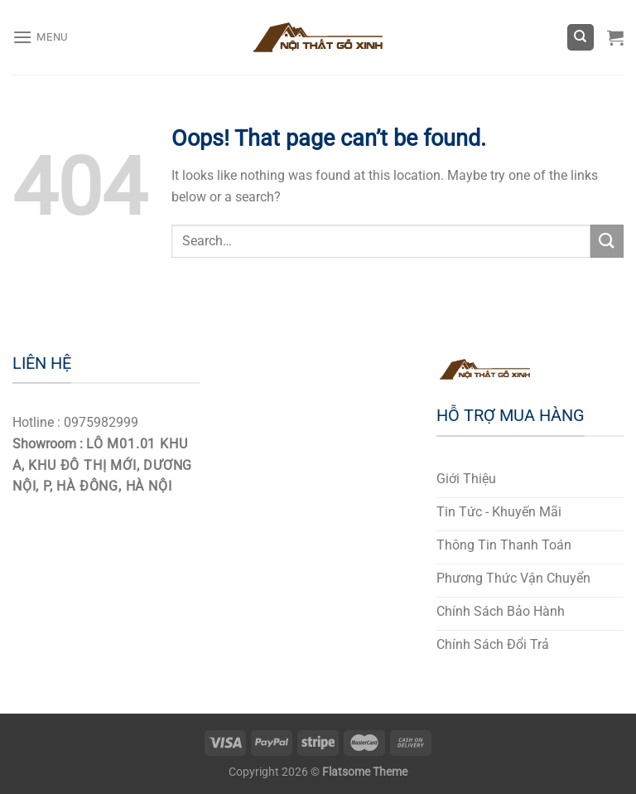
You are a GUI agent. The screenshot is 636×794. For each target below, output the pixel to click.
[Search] (581, 37)
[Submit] (607, 241)
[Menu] (40, 37)
